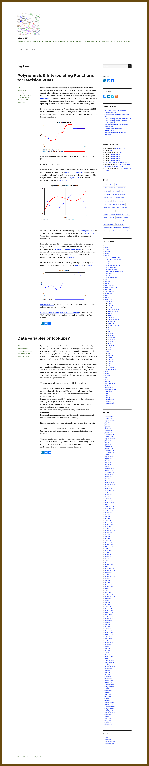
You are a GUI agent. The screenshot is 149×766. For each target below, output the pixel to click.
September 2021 (110, 484)
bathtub (117, 184)
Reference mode (110, 383)
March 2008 (108, 724)
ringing (71, 257)
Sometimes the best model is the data (116, 125)
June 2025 (108, 425)
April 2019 (108, 520)
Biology (110, 331)
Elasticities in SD (115, 154)
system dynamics (109, 224)
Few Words (108, 289)
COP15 (112, 197)
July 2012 (107, 622)
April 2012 (108, 628)
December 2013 (109, 590)
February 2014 (109, 586)
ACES (105, 184)
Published (111, 361)
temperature (108, 227)
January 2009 (109, 704)
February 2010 (109, 680)
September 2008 (110, 712)
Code (109, 353)
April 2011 (108, 652)
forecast (124, 207)
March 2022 (108, 481)
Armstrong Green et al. (113, 257)
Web (109, 327)
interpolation (21, 95)
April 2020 (108, 498)
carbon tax (107, 194)
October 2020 (109, 492)
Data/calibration (113, 311)
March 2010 (108, 678)
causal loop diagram (118, 194)
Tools (106, 393)
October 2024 (109, 437)
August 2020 (108, 494)
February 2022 (109, 482)
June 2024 (108, 441)
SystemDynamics (22, 351)
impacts (108, 263)
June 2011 (107, 648)
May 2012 (107, 626)
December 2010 (109, 660)
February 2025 (109, 431)
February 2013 (109, 610)
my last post (74, 178)
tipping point (117, 227)
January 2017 (108, 566)
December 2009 (110, 684)
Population (111, 345)
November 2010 (109, 662)
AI (105, 245)
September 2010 (110, 666)
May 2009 (108, 696)
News (106, 377)
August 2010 (108, 668)
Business (107, 253)
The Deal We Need (111, 277)
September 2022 (110, 475)
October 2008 (109, 710)
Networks (107, 375)
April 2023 (108, 467)
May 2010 (107, 674)
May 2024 (108, 443)
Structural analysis (113, 325)
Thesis (110, 363)
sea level (123, 221)
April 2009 (108, 698)
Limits (127, 214)
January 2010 (109, 682)
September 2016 (110, 570)
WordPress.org (109, 744)
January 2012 (109, 634)
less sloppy (62, 180)
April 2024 (108, 445)
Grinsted (118, 211)
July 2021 (107, 486)
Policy (109, 221)
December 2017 (109, 548)
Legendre (20, 97)
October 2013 (109, 594)
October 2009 (109, 688)
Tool (109, 365)
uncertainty (44, 98)
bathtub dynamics (109, 187)
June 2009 (108, 694)
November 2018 (109, 526)
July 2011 (107, 646)
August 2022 (108, 477)
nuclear (126, 217)
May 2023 (108, 465)
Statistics (107, 385)
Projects (107, 381)
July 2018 (107, 534)
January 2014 (109, 588)
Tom (18, 87)
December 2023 (110, 451)
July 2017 (107, 558)
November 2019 (109, 508)
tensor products (86, 231)
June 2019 (107, 516)
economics (107, 204)
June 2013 (108, 602)
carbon (123, 191)
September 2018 (110, 530)
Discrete (110, 315)
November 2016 (109, 568)
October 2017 (108, 552)
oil (104, 221)
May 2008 (108, 720)
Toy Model (25, 93)
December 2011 (109, 636)
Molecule (110, 359)
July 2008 (107, 716)
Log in (107, 738)
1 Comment (21, 102)
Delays (110, 313)
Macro (110, 357)
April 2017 (108, 560)
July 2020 (107, 496)
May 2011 (107, 650)
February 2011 (109, 656)
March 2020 (108, 500)
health (106, 214)
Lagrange (29, 95)
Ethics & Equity (109, 285)
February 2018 (109, 544)
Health (110, 343)
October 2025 (109, 419)
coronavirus (107, 201)
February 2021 (109, 488)
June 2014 (108, 580)
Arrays (19, 93)
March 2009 (108, 700)
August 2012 (108, 620)
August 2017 (108, 556)
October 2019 (109, 510)
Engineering (112, 339)
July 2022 (107, 479)
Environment (112, 341)
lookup (26, 97)
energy (122, 204)
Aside (106, 247)
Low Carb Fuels (111, 267)
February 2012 (109, 632)
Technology (119, 224)
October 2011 (108, 640)
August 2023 (108, 459)
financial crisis (116, 207)
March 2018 (108, 542)
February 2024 (109, 447)
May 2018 (107, 538)
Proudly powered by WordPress (34, 757)
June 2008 (108, 718)
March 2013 (108, 608)
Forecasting (108, 293)
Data (106, 279)
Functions (111, 317)
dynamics (120, 201)
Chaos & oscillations (114, 309)
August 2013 (108, 598)
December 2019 (109, 506)
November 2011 (109, 638)
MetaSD (22, 38)
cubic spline (78, 265)
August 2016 (108, 572)
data (18, 353)
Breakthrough (121, 187)
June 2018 (108, 536)
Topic (108, 329)
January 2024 (109, 449)
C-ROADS (107, 191)
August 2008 (108, 714)
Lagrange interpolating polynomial (67, 249)
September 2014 (110, 576)
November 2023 (109, 453)
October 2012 (109, 616)
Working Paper (112, 369)
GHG (112, 211)
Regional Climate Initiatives (115, 271)
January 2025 (109, 433)
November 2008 (110, 708)
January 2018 (109, 546)
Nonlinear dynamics (114, 319)
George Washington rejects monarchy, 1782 (118, 119)
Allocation (111, 305)
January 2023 (109, 471)
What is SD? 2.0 (120, 148)
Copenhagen (120, 197)
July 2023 (107, 461)
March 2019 (108, 522)
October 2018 (109, 528)
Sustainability (109, 387)
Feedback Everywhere (111, 287)
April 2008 (108, 722)
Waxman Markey (124, 231)
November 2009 (110, 686)
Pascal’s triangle (89, 233)
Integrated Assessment (116, 214)
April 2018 (108, 540)
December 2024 (110, 435)
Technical (109, 301)
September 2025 (110, 421)
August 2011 (108, 644)
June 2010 (108, 672)
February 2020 (109, 502)
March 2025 (108, 429)
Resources (111, 347)
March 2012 (108, 630)
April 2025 (108, 427)
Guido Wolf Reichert (111, 162)
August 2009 (108, 690)
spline (27, 99)
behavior (107, 251)
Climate (106, 197)
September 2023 (110, 457)
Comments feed (110, 742)
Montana (119, 217)
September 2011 (110, 642)
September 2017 (110, 554)
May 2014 (107, 582)
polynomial (20, 99)
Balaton (107, 249)
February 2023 (109, 469)
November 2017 (109, 550)
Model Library (22, 49)
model (106, 217)
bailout (111, 184)
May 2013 (107, 604)
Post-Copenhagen (111, 269)
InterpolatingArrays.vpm (69, 312)
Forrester (106, 211)
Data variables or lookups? (43, 338)
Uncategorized (109, 403)
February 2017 (109, 564)
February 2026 (109, 417)
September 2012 (110, 618)
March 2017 (108, 562)
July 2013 (107, 600)
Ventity (108, 397)
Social (109, 349)
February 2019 (109, 524)
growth (125, 211)
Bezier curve (91, 265)
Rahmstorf (116, 221)
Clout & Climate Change (113, 259)
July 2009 (107, 692)
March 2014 (108, 584)
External (110, 355)
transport (126, 227)
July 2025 (107, 423)
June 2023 (108, 463)
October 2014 (109, 574)
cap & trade (115, 191)
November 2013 (109, 592)
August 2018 (108, 532)
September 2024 (110, 439)
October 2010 (109, 664)
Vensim (31, 351)
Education (108, 281)
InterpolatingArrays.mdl (49, 312)
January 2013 (109, 612)
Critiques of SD (109, 131)
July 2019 (107, 514)
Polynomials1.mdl (47, 304)
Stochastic (111, 323)
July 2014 (107, 578)
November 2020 (110, 490)
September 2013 (110, 596)
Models (112, 217)
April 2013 (108, 606)
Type (107, 351)
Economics (111, 337)
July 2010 (107, 670)
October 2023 (109, 455)
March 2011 (108, 654)
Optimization (112, 321)
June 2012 (108, 624)
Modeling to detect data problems (115, 111)
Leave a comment (23, 356)
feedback (107, 207)
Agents (110, 303)
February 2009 (109, 702)
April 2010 (108, 676)
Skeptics (108, 275)
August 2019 (108, 512)
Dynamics (111, 335)
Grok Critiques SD (110, 127)
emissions (115, 204)
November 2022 (109, 473)
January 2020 (109, 504)
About (33, 49)
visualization (113, 231)
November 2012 (109, 614)
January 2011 (108, 658)
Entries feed (108, 740)
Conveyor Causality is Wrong (113, 129)
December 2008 (110, 706)
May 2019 (107, 518)
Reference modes (110, 113)
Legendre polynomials (74, 172)
